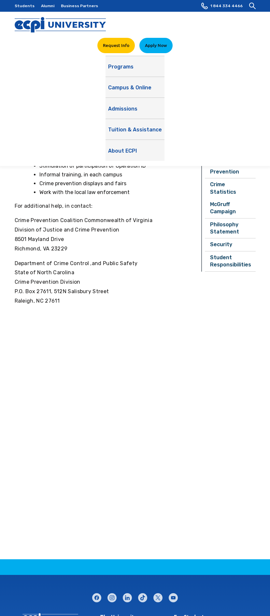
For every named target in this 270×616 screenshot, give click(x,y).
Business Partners (79, 6)
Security (221, 244)
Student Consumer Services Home (229, 118)
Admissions (128, 69)
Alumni (47, 6)
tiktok (142, 596)
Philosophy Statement (224, 228)
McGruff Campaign (223, 208)
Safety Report (229, 139)
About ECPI (221, 69)
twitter (158, 596)
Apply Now (156, 45)
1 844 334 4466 (222, 6)
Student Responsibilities (230, 261)
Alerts (218, 151)
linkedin (127, 596)
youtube (173, 596)
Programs (47, 69)
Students (25, 6)
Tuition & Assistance (175, 69)
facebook (96, 596)
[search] (252, 6)
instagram (112, 596)
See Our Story (188, 89)
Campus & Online (86, 69)
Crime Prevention (224, 167)
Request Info (116, 45)
